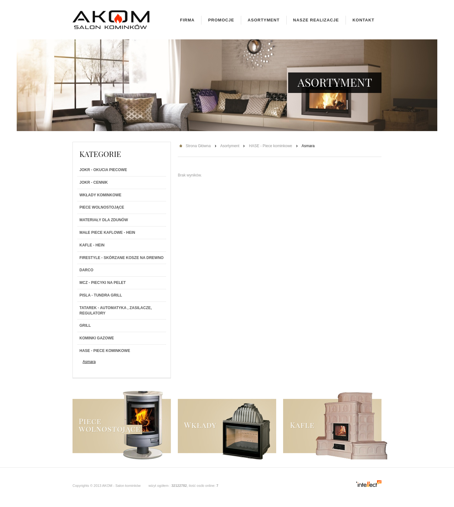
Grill (85, 325)
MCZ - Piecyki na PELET (102, 282)
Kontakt (363, 20)
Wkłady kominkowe (100, 195)
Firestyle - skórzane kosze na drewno (121, 258)
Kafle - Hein (91, 245)
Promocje (221, 20)
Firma (187, 20)
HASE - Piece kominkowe (104, 351)
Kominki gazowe (96, 338)
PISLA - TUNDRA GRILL (100, 295)
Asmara (89, 362)
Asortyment (264, 20)
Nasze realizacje (316, 20)
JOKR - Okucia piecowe (103, 170)
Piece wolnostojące (101, 207)
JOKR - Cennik (93, 182)
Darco (86, 270)
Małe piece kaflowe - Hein (107, 232)
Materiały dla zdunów (103, 220)
